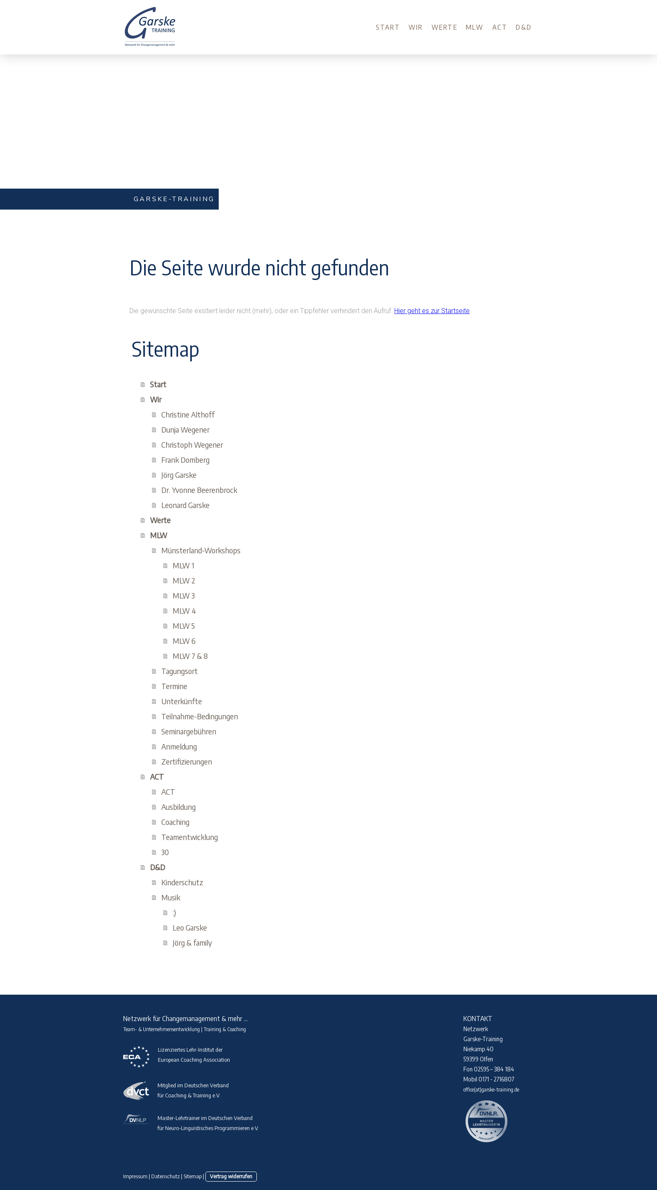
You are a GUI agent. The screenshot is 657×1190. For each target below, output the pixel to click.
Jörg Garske (179, 475)
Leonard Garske (185, 505)
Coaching (175, 822)
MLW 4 (184, 610)
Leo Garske (190, 927)
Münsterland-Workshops (201, 550)
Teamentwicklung (189, 837)
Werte (445, 27)
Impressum (135, 1176)
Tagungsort (179, 671)
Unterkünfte (181, 701)
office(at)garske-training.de (491, 1089)
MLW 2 (184, 580)
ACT (500, 27)
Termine (174, 686)
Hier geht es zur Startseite (432, 311)
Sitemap (193, 1176)
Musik (170, 897)
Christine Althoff (188, 414)
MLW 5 (184, 625)
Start (388, 27)
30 (165, 852)
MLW (475, 27)
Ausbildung (178, 806)
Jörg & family (192, 942)
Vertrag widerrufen (231, 1176)
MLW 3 (184, 595)
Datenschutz (165, 1176)
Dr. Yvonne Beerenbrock (199, 490)
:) (174, 912)
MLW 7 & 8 (190, 656)
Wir (416, 27)
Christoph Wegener (192, 444)
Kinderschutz (182, 882)
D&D (524, 27)
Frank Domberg (185, 459)
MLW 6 (184, 641)
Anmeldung (179, 746)
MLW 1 (183, 565)
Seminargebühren (188, 731)
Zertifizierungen (186, 761)
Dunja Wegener (185, 429)
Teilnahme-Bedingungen (199, 716)
